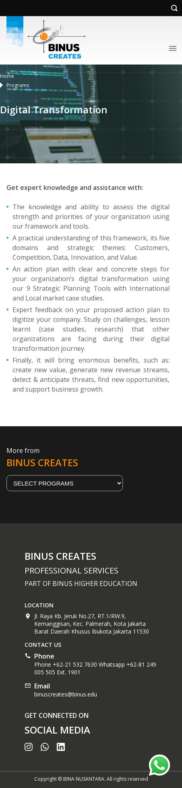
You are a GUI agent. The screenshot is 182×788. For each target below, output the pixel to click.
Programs (17, 85)
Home (7, 76)
